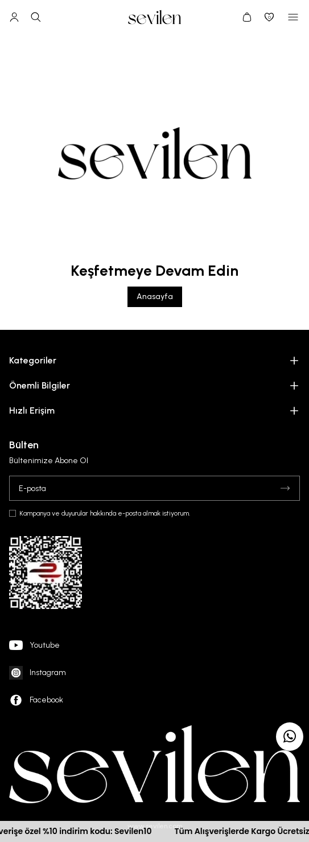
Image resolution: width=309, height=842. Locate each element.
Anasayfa (155, 296)
